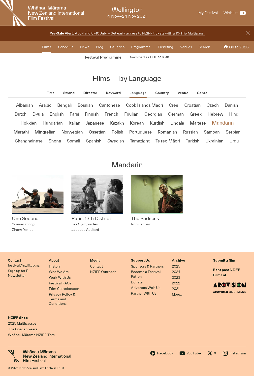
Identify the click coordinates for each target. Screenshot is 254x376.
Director (90, 93)
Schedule (65, 47)
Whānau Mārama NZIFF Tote (31, 335)
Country (162, 93)
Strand (69, 93)
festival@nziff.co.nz (23, 265)
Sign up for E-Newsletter (19, 273)
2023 (176, 277)
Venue (183, 93)
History (55, 266)
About (54, 260)
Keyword (113, 93)
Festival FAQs (60, 283)
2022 (176, 283)
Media (95, 260)
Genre (202, 93)
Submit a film (224, 260)
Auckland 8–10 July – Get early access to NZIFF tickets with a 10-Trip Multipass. (127, 33)
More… (177, 294)
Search (204, 47)
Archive (178, 260)
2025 (176, 266)
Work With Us (60, 277)
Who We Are (59, 272)
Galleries (117, 47)
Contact (14, 260)
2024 (176, 272)
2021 (175, 288)
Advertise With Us (145, 287)
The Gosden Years (22, 329)
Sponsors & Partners (147, 266)
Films (46, 47)
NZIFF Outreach (103, 272)
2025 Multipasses (22, 323)
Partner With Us (143, 293)
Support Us (140, 260)
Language (138, 93)
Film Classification (64, 288)
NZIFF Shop (18, 317)
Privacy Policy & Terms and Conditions (62, 299)
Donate (137, 282)
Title (51, 93)
